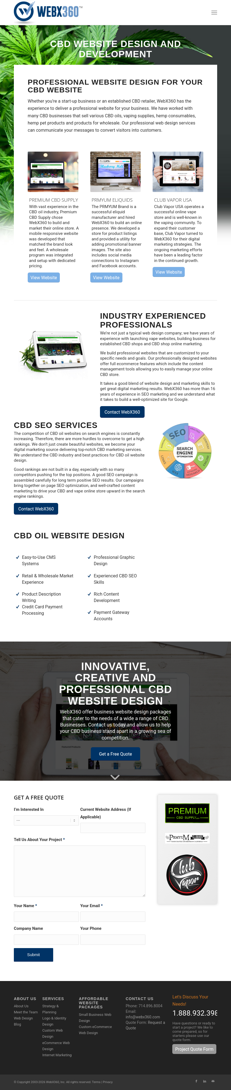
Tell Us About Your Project (39, 839)
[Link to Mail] (213, 1081)
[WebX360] (50, 12)
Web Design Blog (23, 1021)
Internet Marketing (57, 1055)
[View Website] (44, 277)
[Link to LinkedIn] (205, 1081)
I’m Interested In (29, 809)
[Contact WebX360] (122, 412)
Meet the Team (26, 1012)
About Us (21, 1006)
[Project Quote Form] (194, 1049)
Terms (96, 1082)
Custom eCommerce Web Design (95, 1030)
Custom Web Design (52, 1033)
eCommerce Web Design (56, 1046)
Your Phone (90, 928)
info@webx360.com (143, 1017)
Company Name (28, 928)
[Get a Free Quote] (115, 754)
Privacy (108, 1082)
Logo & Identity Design (54, 1021)
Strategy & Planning (50, 1009)
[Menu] (214, 12)
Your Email (91, 905)
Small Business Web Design (95, 1018)
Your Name (25, 905)
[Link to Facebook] (196, 1081)
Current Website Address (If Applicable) (105, 813)
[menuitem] (214, 12)
